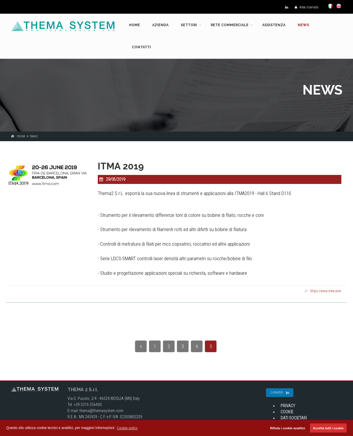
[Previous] (141, 346)
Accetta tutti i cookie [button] (328, 428)
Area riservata (305, 7)
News (303, 25)
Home (134, 25)
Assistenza (273, 25)
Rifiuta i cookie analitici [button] (287, 428)
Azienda (160, 25)
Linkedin (280, 393)
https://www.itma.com (325, 291)
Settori (189, 25)
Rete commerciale (230, 25)
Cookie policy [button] (127, 428)
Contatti (141, 47)
